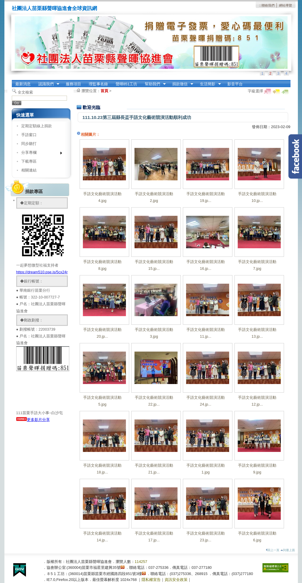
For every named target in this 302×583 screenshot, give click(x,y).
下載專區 (29, 161)
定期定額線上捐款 (36, 126)
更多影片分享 (38, 419)
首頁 (104, 91)
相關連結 (29, 170)
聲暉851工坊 (126, 84)
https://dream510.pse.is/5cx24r (42, 272)
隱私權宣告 (151, 579)
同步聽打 (29, 143)
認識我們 (47, 84)
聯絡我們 (268, 5)
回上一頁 (272, 550)
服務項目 (73, 84)
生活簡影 (208, 84)
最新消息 (23, 84)
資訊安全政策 (176, 579)
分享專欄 (40, 153)
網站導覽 (285, 5)
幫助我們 (153, 84)
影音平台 (235, 84)
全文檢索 (25, 92)
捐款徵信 (180, 84)
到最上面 (287, 550)
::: (260, 5)
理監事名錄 (98, 84)
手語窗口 (29, 135)
